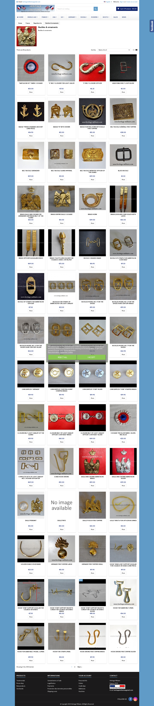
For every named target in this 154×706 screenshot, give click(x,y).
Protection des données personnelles (60, 689)
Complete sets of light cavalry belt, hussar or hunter (30, 477)
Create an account (131, 2)
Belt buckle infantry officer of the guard (92, 171)
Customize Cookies (66, 352)
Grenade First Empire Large (61, 564)
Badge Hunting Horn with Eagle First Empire (92, 127)
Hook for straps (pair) (61, 652)
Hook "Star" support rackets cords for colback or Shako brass (61, 609)
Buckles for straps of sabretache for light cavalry (61, 302)
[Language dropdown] (108, 2)
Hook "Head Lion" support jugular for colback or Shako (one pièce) (123, 565)
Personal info (83, 681)
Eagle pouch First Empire (92, 520)
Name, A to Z (114, 50)
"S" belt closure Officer (92, 83)
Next (80, 667)
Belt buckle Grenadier (30, 171)
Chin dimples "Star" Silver (92, 389)
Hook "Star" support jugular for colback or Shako (31, 609)
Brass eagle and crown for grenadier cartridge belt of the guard (30, 216)
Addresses (82, 689)
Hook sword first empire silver (123, 652)
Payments (51, 686)
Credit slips (82, 686)
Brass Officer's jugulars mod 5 (31, 258)
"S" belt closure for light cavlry (62, 83)
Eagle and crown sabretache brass (92, 477)
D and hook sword (61, 477)
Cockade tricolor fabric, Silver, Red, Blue (123, 434)
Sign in (122, 2)
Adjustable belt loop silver (123, 83)
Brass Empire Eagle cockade (61, 214)
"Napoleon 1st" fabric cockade (31, 83)
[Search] (77, 9)
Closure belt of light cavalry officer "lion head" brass (61, 434)
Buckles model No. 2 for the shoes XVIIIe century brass (123, 302)
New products (20, 686)
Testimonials (20, 681)
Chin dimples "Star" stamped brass (123, 389)
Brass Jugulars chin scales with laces (123, 215)
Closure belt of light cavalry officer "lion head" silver (92, 434)
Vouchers (82, 691)
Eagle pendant (30, 520)
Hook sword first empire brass (92, 652)
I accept (91, 357)
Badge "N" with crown (61, 127)
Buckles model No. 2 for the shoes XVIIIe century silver (31, 346)
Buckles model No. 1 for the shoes (92, 302)
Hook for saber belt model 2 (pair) (30, 652)
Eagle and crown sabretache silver (123, 477)
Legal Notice (51, 683)
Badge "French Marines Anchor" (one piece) (31, 127)
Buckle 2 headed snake (92, 258)
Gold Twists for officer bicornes (123, 520)
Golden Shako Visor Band (31, 564)
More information (53, 352)
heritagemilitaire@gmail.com (31, 2)
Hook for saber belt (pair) (123, 608)
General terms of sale (54, 681)
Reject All (62, 357)
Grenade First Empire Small (92, 564)
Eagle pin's (61, 520)
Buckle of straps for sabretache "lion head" (123, 259)
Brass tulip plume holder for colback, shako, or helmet (61, 259)
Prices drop (20, 683)
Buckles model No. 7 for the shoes (123, 346)
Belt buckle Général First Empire (123, 127)
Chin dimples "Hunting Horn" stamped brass (61, 390)
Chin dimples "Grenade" (31, 389)
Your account (85, 676)
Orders (81, 683)
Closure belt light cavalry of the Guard (31, 434)
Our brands (19, 689)
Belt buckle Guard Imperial (61, 171)
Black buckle (123, 171)
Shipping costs (52, 691)
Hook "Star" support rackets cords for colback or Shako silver (92, 609)
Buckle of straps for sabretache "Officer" (31, 302)
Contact (113, 676)
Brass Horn (92, 214)
